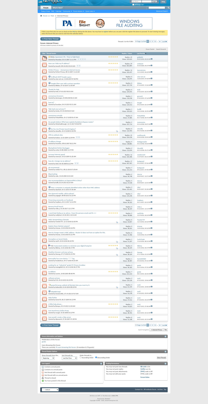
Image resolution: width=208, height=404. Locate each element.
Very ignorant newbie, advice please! (61, 193)
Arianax (57, 228)
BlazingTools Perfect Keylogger (59, 148)
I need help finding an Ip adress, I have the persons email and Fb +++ (72, 213)
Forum (45, 8)
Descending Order (102, 357)
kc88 (56, 182)
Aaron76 (58, 300)
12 (131, 155)
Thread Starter (51, 53)
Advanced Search (162, 11)
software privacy (54, 278)
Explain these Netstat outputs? (59, 226)
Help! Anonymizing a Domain (58, 220)
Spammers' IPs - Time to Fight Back (67, 57)
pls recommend (53, 167)
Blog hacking (52, 174)
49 (131, 57)
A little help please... (55, 304)
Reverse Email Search (55, 207)
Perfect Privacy (60, 72)
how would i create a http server (59, 317)
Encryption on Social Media (58, 239)
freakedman (59, 261)
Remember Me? (138, 4)
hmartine (58, 143)
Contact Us (139, 389)
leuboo (57, 138)
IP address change (54, 141)
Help (163, 2)
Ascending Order (87, 357)
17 (131, 161)
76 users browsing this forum (66, 347)
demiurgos (58, 98)
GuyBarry (58, 202)
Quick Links (89, 11)
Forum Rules (144, 377)
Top (165, 330)
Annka (57, 111)
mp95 (57, 241)
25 (131, 135)
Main (52, 16)
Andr (57, 91)
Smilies (143, 369)
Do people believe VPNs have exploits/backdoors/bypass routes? (71, 122)
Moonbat (58, 60)
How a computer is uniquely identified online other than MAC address (75, 188)
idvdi (57, 164)
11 (155, 41)
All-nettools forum (150, 389)
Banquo (57, 306)
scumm (57, 274)
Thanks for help (53, 89)
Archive (160, 389)
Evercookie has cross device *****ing (61, 259)
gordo (44, 342)
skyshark (58, 190)
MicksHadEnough (61, 124)
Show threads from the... (50, 355)
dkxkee (57, 85)
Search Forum (160, 49)
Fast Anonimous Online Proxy (58, 311)
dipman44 (58, 319)
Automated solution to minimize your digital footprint (73, 246)
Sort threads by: (67, 355)
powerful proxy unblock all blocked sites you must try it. (70, 285)
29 (131, 64)
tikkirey (57, 248)
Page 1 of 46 (141, 41)
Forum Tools (149, 49)
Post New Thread (50, 39)
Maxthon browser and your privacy (60, 252)
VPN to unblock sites (55, 135)
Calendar (59, 11)
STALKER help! (56, 292)
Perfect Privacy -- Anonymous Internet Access (64, 70)
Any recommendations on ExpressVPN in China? (65, 180)
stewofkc (58, 131)
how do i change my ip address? (59, 161)
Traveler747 (59, 222)
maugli (57, 313)
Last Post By (141, 53)
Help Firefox (52, 298)
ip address (52, 272)
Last (164, 41)
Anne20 (57, 66)
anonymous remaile (55, 115)
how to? (51, 102)
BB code (143, 367)
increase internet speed (56, 154)
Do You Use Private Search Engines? (63, 129)
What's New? (58, 8)
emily (57, 150)
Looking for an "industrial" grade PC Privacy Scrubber (66, 265)
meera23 (58, 156)
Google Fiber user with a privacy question (65, 83)
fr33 (56, 280)
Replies (124, 53)
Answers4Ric (59, 294)
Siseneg (57, 254)
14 (131, 70)
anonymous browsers (55, 96)
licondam (58, 104)
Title (43, 53)
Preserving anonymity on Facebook (60, 200)
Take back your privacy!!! (57, 109)
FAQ (52, 11)
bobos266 (58, 287)
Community (66, 11)
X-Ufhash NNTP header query (61, 77)
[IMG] (142, 371)
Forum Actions (78, 11)
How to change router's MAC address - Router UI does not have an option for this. (76, 233)
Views (130, 53)
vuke (57, 176)
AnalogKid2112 (60, 267)
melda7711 (59, 169)
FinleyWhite (59, 117)
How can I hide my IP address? (59, 63)
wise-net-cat (59, 79)
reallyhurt (58, 215)
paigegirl (58, 195)
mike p (57, 209)
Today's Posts (45, 11)
